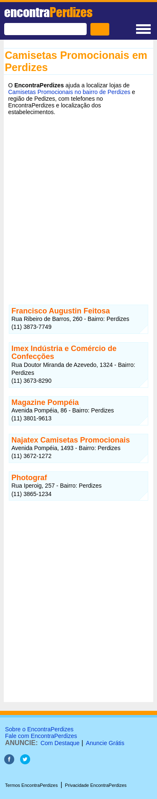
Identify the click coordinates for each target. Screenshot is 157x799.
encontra (48, 12)
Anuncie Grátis (105, 743)
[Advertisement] (78, 203)
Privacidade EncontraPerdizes (95, 785)
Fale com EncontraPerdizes (41, 736)
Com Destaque (60, 743)
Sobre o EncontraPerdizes (39, 729)
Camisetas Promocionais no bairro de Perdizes (69, 92)
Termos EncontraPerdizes (31, 785)
